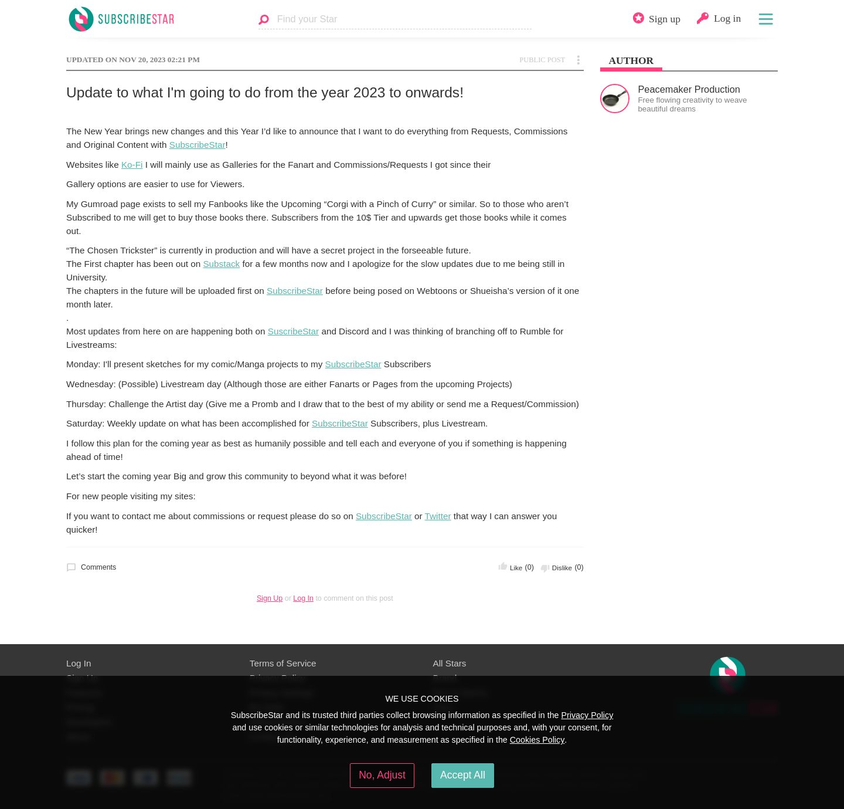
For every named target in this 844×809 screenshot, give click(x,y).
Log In (303, 598)
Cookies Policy (537, 739)
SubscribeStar (197, 145)
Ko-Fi (131, 165)
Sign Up (270, 598)
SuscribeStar (293, 331)
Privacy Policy (587, 715)
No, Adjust (382, 775)
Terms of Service (283, 663)
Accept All (462, 775)
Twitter (438, 516)
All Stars (450, 663)
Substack (221, 264)
